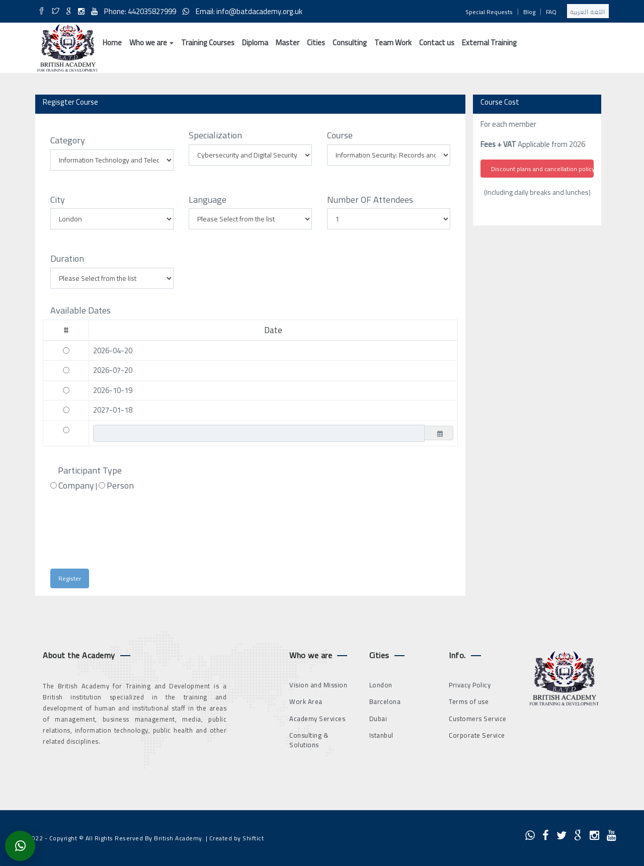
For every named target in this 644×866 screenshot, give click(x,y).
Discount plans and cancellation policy (542, 169)
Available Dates (80, 310)
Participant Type (90, 470)
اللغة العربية (588, 12)
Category (67, 140)
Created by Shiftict (236, 838)
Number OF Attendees (370, 199)
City (57, 199)
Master (287, 42)
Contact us (436, 42)
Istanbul (381, 735)
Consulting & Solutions (309, 740)
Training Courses (207, 42)
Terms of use (469, 701)
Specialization (215, 135)
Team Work (393, 42)
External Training (489, 42)
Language (207, 199)
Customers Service (478, 719)
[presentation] (143, 534)
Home (112, 42)
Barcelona (385, 701)
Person (120, 485)
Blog (529, 12)
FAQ (551, 12)
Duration (67, 258)
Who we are (151, 42)
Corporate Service (477, 735)
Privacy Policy (470, 685)
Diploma (255, 42)
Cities (316, 42)
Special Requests (489, 12)
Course (340, 135)
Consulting (350, 42)
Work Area (306, 701)
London (380, 685)
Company (76, 485)
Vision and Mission (318, 685)
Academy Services (317, 719)
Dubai (378, 719)
